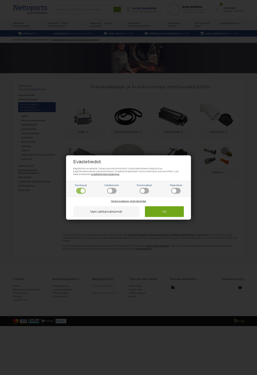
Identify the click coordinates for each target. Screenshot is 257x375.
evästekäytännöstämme (105, 174)
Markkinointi (112, 189)
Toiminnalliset (144, 189)
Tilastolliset (176, 189)
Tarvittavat (81, 189)
